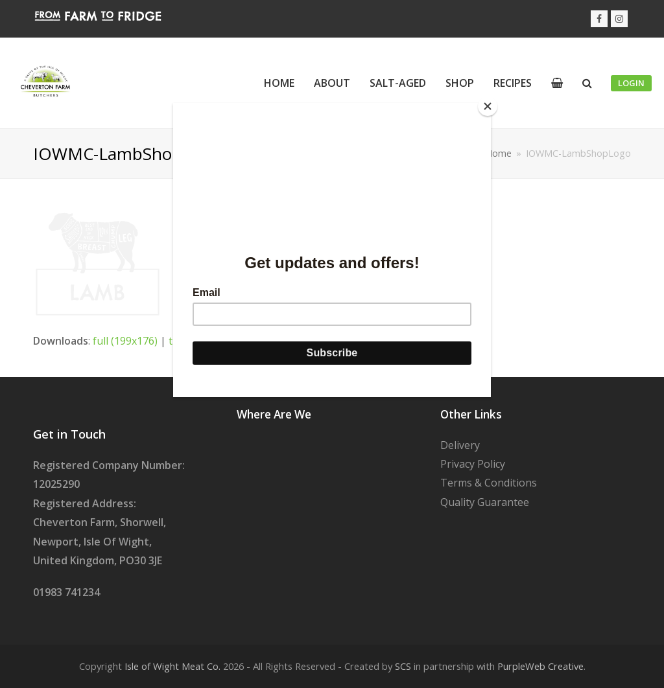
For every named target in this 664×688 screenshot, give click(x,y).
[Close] (487, 106)
